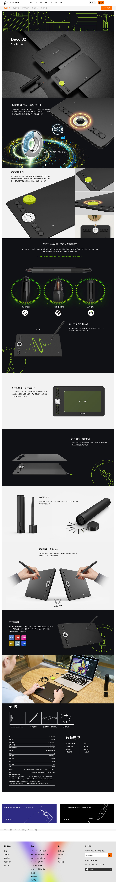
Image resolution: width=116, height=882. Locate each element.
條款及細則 (7, 862)
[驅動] (61, 3)
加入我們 (61, 862)
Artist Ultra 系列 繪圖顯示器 (40, 851)
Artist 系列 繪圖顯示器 (38, 858)
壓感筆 (33, 873)
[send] (110, 855)
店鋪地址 (7, 854)
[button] (107, 3)
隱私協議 (7, 865)
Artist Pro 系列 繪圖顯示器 (39, 854)
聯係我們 (61, 854)
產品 (31, 3)
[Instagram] (86, 864)
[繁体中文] (98, 869)
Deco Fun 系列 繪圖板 (38, 869)
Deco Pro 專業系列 (37, 862)
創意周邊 (34, 880)
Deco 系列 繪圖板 (20, 830)
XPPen (6, 830)
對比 (93, 3)
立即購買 (106, 8)
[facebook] (90, 864)
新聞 (59, 858)
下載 (5, 851)
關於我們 (61, 851)
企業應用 (7, 858)
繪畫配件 (34, 876)
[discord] (93, 864)
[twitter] (96, 864)
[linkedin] (100, 864)
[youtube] (103, 864)
